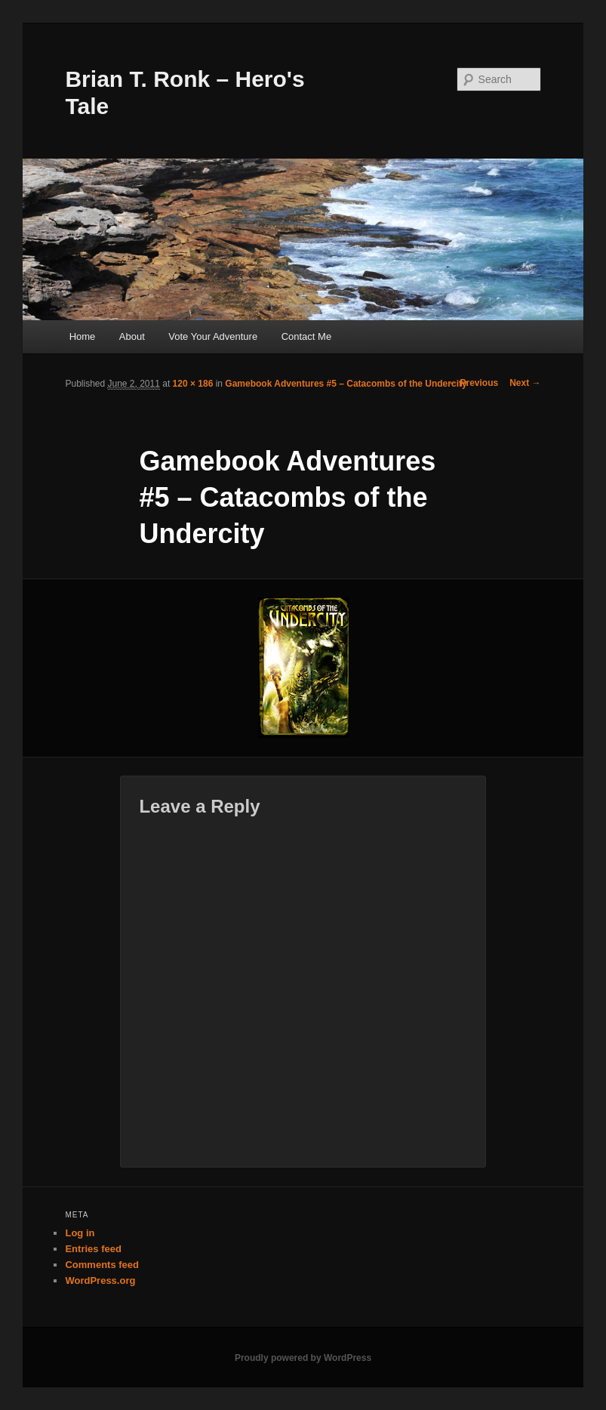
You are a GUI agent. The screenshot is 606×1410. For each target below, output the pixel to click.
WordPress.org (100, 1280)
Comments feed (102, 1264)
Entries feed (93, 1248)
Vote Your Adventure (212, 336)
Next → (524, 383)
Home (82, 336)
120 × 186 (193, 383)
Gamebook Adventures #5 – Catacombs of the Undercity (345, 383)
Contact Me (306, 336)
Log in (79, 1233)
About (132, 336)
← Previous (473, 383)
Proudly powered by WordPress (303, 1358)
